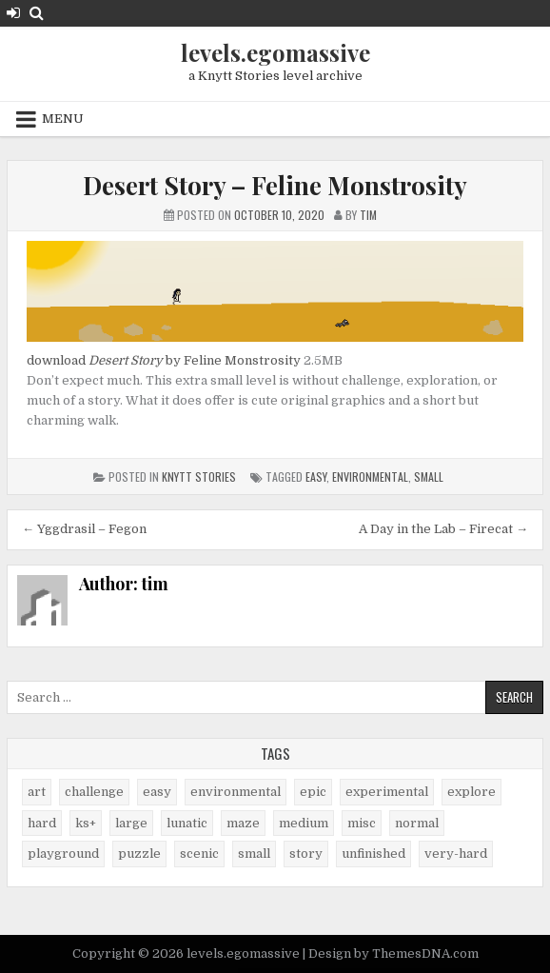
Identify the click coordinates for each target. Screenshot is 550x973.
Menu (63, 118)
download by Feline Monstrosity (164, 360)
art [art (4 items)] (37, 791)
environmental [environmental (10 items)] (235, 791)
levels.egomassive (275, 52)
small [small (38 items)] (254, 853)
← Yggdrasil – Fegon (84, 529)
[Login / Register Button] (13, 13)
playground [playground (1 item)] (63, 853)
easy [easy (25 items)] (157, 791)
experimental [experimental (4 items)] (386, 791)
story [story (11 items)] (306, 853)
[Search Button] (36, 13)
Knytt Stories (199, 476)
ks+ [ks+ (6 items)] (85, 823)
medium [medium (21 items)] (303, 823)
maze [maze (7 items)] (243, 823)
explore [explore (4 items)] (471, 791)
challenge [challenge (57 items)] (94, 791)
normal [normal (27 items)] (417, 823)
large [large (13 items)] (131, 823)
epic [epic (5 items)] (313, 791)
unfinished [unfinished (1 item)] (373, 853)
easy (315, 476)
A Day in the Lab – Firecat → (443, 529)
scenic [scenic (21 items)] (199, 853)
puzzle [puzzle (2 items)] (139, 853)
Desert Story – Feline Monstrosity (275, 185)
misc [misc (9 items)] (361, 823)
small (428, 476)
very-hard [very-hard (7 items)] (455, 853)
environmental (370, 476)
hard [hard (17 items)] (42, 823)
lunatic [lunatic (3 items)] (187, 823)
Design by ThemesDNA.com (393, 953)
